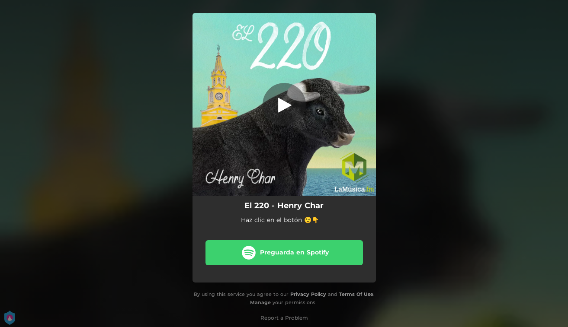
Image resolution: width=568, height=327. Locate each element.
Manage (260, 302)
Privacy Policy (308, 294)
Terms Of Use (356, 294)
